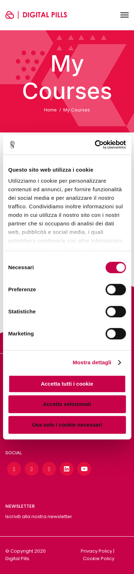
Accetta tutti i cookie (67, 384)
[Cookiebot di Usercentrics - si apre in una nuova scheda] (95, 144)
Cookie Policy (98, 558)
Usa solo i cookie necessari (67, 425)
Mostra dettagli (92, 362)
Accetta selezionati (67, 404)
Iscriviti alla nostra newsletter (38, 516)
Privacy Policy (96, 551)
